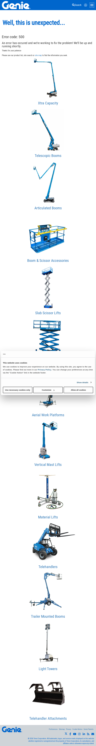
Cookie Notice (77, 729)
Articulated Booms (48, 208)
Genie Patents (89, 729)
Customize (48, 390)
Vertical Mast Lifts (48, 464)
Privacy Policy (44, 370)
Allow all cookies (78, 390)
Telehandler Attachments (48, 718)
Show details (82, 382)
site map (38, 55)
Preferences (53, 729)
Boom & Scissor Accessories (48, 260)
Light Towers (48, 669)
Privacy (68, 729)
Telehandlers (48, 567)
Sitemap (62, 729)
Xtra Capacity (48, 103)
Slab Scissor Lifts (48, 313)
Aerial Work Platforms (48, 415)
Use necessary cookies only (17, 390)
